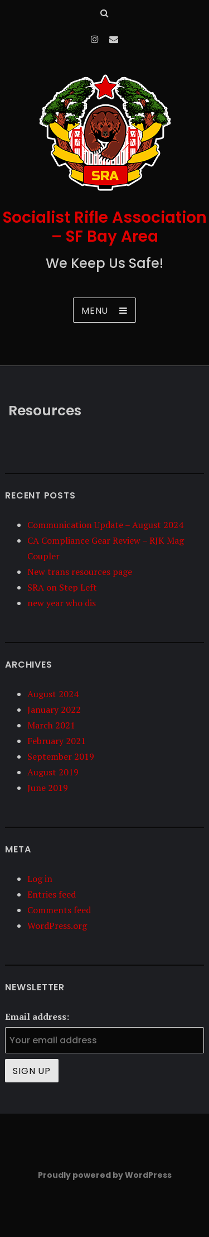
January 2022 (54, 709)
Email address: (37, 1016)
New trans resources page (79, 571)
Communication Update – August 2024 (105, 525)
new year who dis (61, 603)
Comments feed (59, 910)
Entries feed (51, 894)
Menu (94, 310)
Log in (39, 878)
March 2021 (51, 725)
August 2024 (53, 694)
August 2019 (53, 772)
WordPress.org (57, 925)
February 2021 (56, 741)
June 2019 (47, 787)
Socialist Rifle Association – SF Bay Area (105, 227)
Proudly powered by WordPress (105, 1175)
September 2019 (60, 756)
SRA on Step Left (62, 587)
